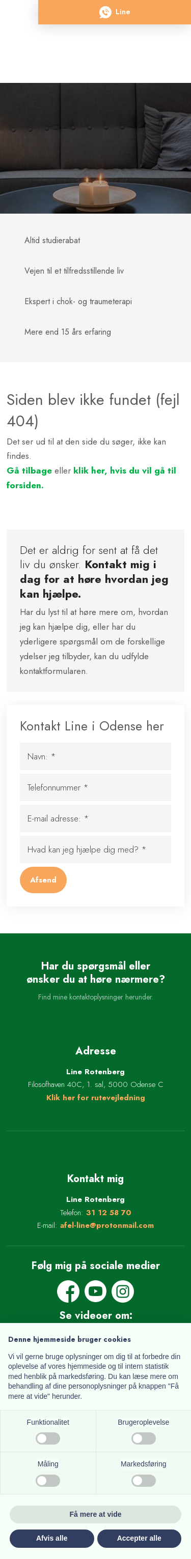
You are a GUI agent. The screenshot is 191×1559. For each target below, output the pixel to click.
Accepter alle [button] (139, 1538)
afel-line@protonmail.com (107, 1225)
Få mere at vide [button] (96, 1514)
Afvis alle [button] (51, 1538)
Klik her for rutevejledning (95, 1097)
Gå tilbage (29, 470)
